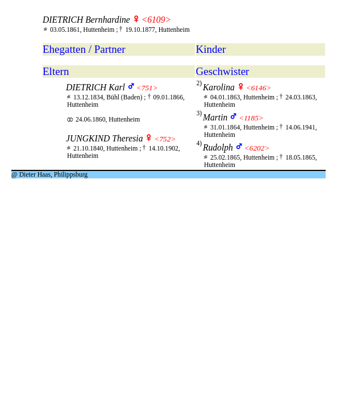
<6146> (259, 88)
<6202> (257, 148)
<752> (165, 139)
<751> (147, 88)
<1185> (251, 118)
